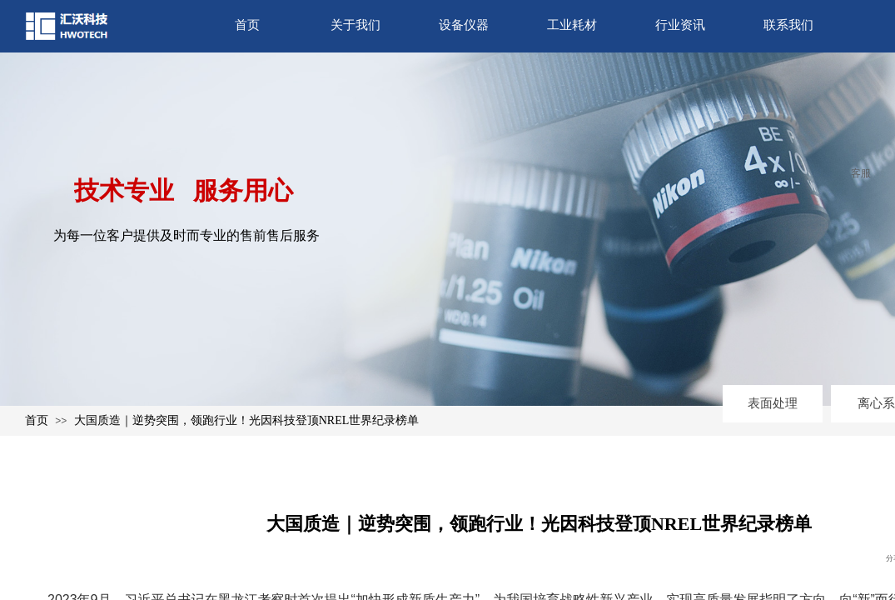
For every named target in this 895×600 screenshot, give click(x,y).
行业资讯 (680, 25)
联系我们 (788, 25)
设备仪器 (464, 25)
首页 (247, 25)
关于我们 (355, 25)
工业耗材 (572, 25)
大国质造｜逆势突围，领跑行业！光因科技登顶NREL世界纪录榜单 (247, 420)
